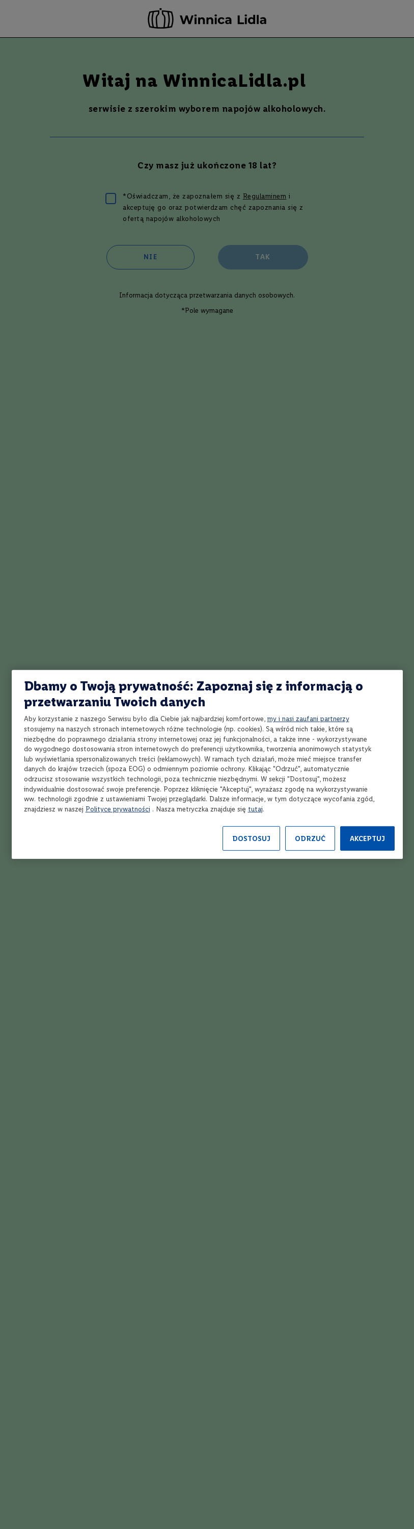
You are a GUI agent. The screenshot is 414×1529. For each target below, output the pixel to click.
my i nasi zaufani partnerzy (308, 718)
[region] (207, 764)
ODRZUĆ (310, 838)
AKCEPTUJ (367, 838)
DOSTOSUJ (251, 838)
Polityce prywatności (118, 809)
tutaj (255, 809)
